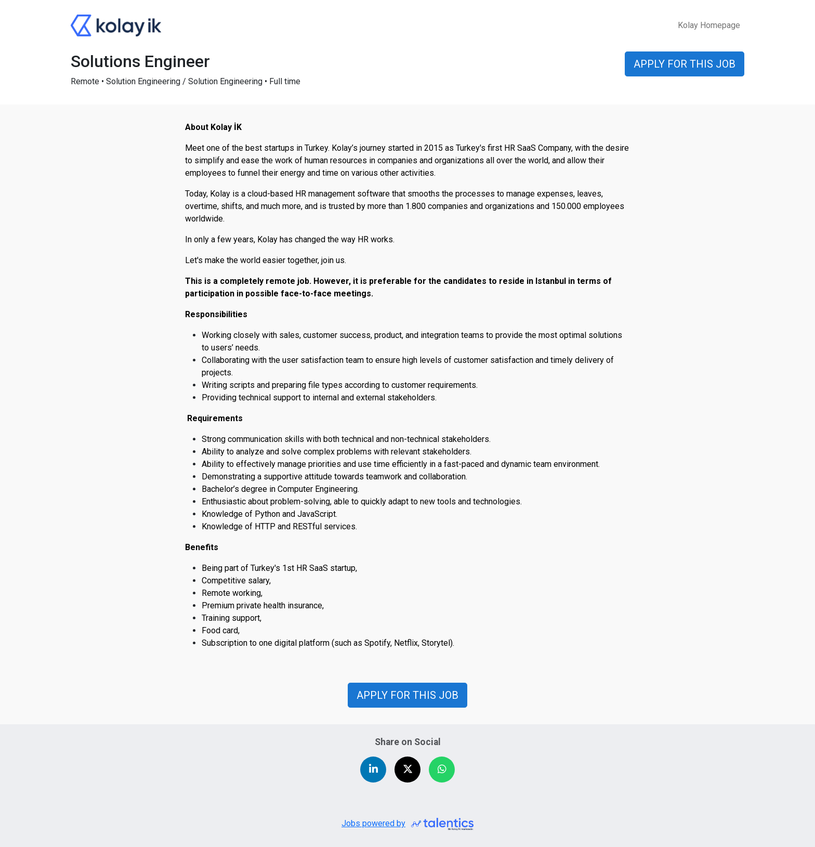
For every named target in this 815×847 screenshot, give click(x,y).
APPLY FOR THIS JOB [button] (684, 64)
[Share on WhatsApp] (442, 770)
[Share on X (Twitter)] (407, 770)
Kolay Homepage (709, 25)
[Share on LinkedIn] (373, 770)
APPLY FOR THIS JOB (407, 695)
